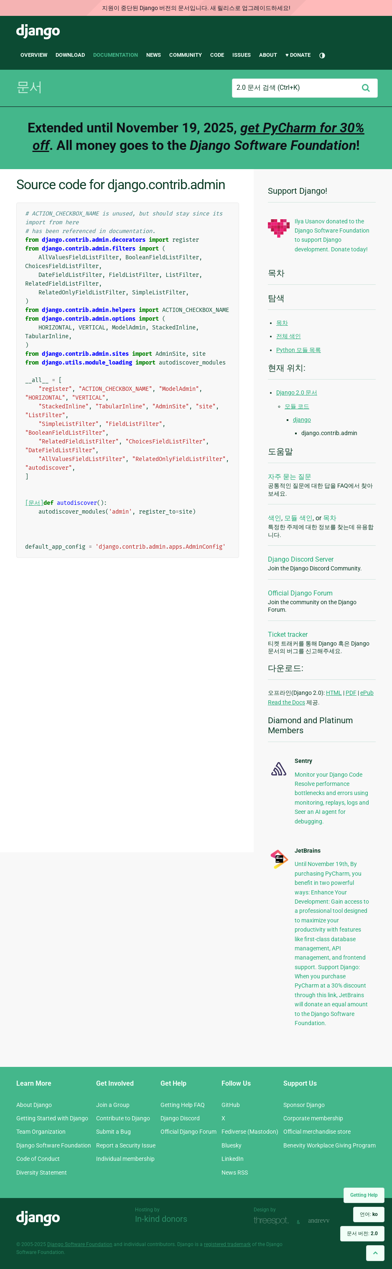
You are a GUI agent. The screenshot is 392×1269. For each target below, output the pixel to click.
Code (217, 55)
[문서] (34, 503)
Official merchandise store (317, 1131)
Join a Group (113, 1105)
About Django (34, 1105)
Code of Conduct (38, 1158)
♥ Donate (298, 55)
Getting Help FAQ (182, 1105)
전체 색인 (288, 336)
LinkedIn (232, 1158)
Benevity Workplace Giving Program (329, 1145)
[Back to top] (375, 1253)
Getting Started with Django (52, 1118)
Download (70, 55)
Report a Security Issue (125, 1145)
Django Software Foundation (53, 1145)
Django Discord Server (300, 559)
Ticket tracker (288, 634)
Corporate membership (313, 1118)
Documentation (115, 55)
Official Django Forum (300, 593)
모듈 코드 (297, 406)
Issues (241, 55)
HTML (334, 692)
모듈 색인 (298, 518)
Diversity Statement (41, 1172)
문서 (29, 87)
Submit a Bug (113, 1131)
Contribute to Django (123, 1118)
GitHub (230, 1105)
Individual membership (125, 1158)
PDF (351, 692)
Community (185, 55)
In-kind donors (161, 1219)
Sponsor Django (304, 1105)
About (268, 55)
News (153, 55)
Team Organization (41, 1131)
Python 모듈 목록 (298, 350)
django (302, 419)
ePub (367, 692)
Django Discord (180, 1118)
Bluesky (231, 1145)
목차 (282, 322)
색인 (274, 518)
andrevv (328, 1221)
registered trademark (227, 1244)
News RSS (234, 1172)
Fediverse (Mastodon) (249, 1131)
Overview (33, 55)
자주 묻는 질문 (289, 477)
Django (38, 31)
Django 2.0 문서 (296, 392)
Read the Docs (286, 702)
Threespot (273, 1221)
